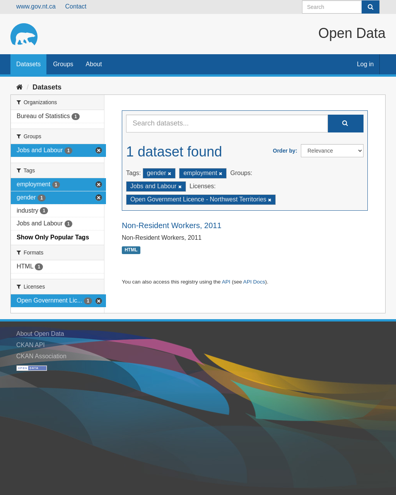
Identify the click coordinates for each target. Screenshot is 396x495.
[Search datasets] (341, 7)
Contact (75, 6)
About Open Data (40, 333)
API (226, 282)
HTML (131, 250)
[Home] (19, 87)
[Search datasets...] (227, 123)
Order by (284, 151)
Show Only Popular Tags (53, 237)
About (94, 64)
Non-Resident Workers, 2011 (172, 225)
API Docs (254, 282)
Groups (63, 64)
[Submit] (370, 7)
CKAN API (30, 345)
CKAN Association (41, 356)
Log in (365, 64)
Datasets (28, 64)
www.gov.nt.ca (36, 6)
